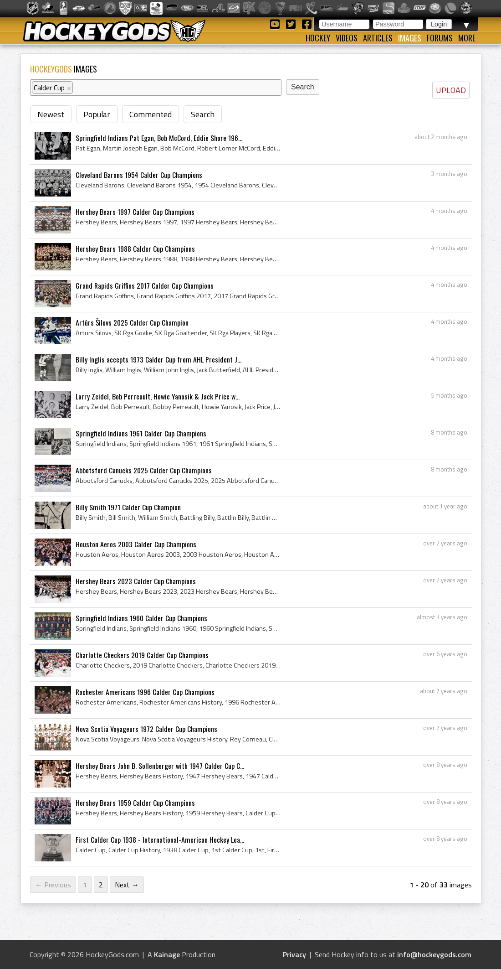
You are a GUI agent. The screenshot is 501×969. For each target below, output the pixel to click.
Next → (127, 884)
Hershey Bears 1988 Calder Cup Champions (135, 248)
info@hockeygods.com (434, 954)
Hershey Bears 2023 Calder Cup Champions (136, 580)
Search (203, 114)
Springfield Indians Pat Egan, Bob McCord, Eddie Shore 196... (159, 137)
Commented (150, 114)
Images (409, 38)
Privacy (294, 954)
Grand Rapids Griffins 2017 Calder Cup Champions (145, 285)
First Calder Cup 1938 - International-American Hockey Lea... (160, 839)
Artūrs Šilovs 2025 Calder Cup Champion (132, 322)
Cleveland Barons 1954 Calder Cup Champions (139, 174)
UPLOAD (451, 90)
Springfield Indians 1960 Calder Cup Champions (141, 617)
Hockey (318, 38)
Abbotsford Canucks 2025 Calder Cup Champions (144, 470)
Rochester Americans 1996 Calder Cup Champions (145, 691)
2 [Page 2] (101, 884)
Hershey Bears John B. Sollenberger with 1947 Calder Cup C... (160, 765)
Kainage (167, 954)
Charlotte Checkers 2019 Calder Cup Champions (142, 654)
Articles (378, 38)
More (466, 38)
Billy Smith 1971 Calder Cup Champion (128, 507)
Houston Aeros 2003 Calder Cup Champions (136, 544)
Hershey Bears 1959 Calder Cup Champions (135, 802)
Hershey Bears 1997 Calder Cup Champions (135, 211)
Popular (96, 114)
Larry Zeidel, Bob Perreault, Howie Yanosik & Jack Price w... (158, 396)
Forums (440, 38)
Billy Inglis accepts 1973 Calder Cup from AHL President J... (158, 359)
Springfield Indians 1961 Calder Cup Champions (141, 433)
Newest (50, 114)
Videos (347, 38)
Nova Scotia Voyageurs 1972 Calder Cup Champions (146, 728)
